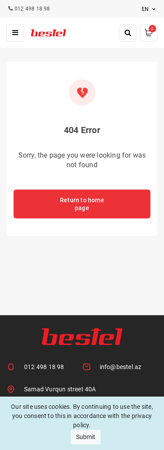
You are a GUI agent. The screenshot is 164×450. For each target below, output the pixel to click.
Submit (85, 436)
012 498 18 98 (44, 366)
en (149, 9)
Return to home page (82, 204)
